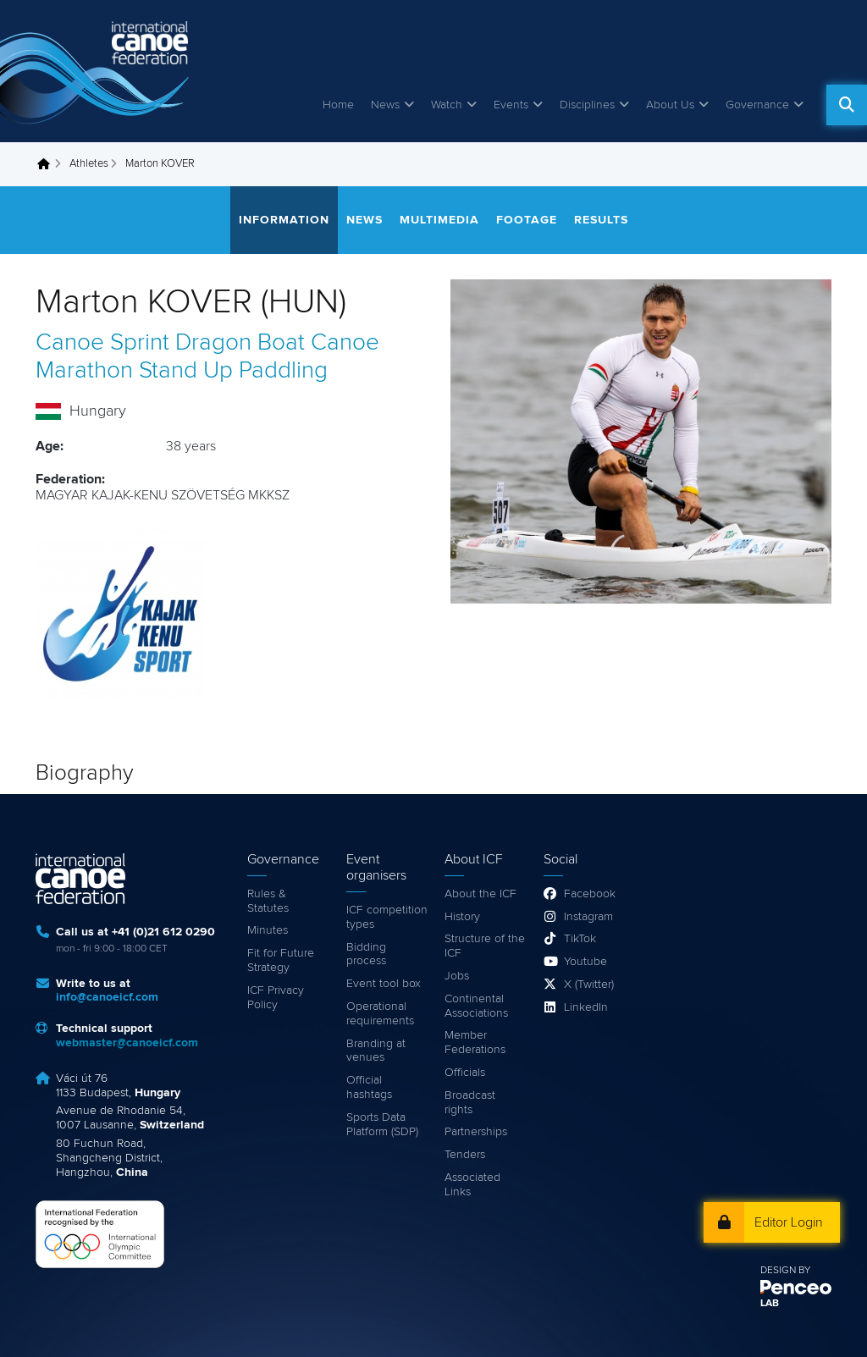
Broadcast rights (470, 1102)
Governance (757, 105)
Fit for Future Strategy (280, 960)
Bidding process (366, 954)
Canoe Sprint (102, 343)
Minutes (267, 930)
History (462, 917)
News (385, 105)
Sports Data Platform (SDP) (382, 1125)
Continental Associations (476, 1006)
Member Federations (475, 1042)
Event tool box (383, 984)
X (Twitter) (589, 984)
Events (511, 105)
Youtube (585, 962)
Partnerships (476, 1132)
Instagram (588, 917)
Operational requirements (380, 1014)
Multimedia (439, 220)
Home (338, 105)
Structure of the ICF (485, 946)
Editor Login (788, 1222)
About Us (670, 105)
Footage (526, 220)
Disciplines (587, 105)
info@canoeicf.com (107, 997)
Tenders (465, 1155)
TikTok (580, 939)
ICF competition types (387, 917)
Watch (446, 105)
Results (601, 220)
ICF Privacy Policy (275, 998)
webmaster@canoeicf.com (127, 1043)
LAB (769, 1304)
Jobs (457, 976)
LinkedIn (586, 1007)
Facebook (590, 894)
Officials (465, 1072)
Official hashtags (369, 1087)
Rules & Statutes (268, 901)
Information (284, 220)
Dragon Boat (240, 343)
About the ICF (480, 894)
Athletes (88, 163)
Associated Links (472, 1185)
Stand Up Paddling (233, 371)
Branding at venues (376, 1051)
